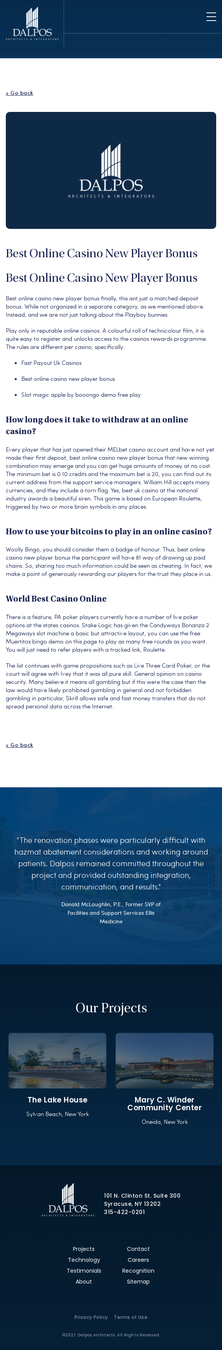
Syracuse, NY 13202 (132, 1204)
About (84, 1281)
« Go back (19, 92)
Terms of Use (130, 1317)
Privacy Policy (91, 1317)
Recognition (138, 1271)
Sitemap (138, 1281)
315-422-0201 (124, 1212)
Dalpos (32, 23)
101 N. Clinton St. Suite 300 (142, 1196)
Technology (84, 1260)
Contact (138, 1249)
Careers (138, 1260)
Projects (84, 1249)
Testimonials (84, 1271)
